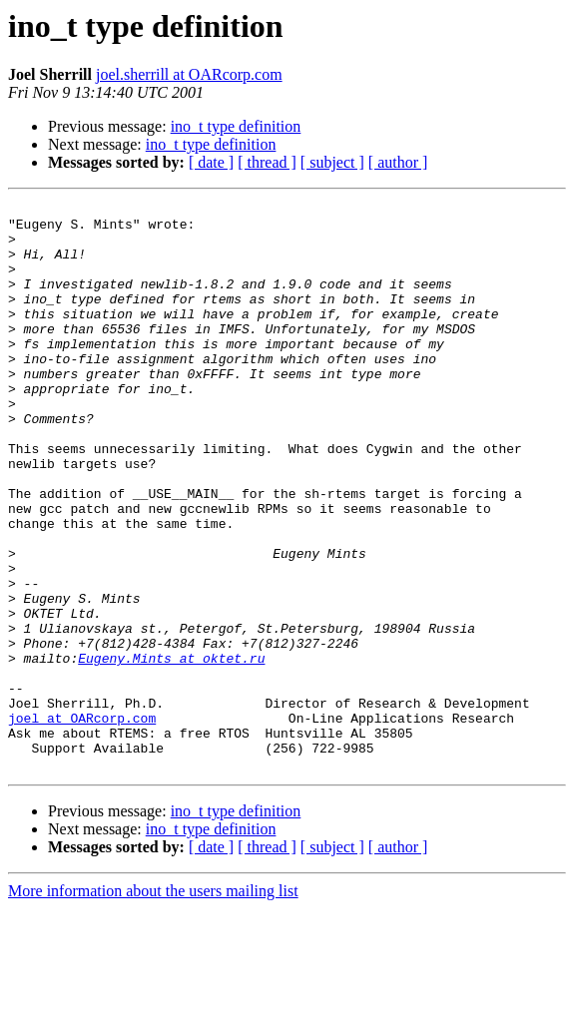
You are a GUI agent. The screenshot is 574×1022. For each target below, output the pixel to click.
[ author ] (398, 162)
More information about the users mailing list (153, 1004)
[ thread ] (267, 162)
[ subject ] (332, 162)
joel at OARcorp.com (82, 822)
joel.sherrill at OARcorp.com (189, 74)
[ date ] (211, 162)
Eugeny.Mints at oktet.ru (171, 751)
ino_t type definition (236, 126)
